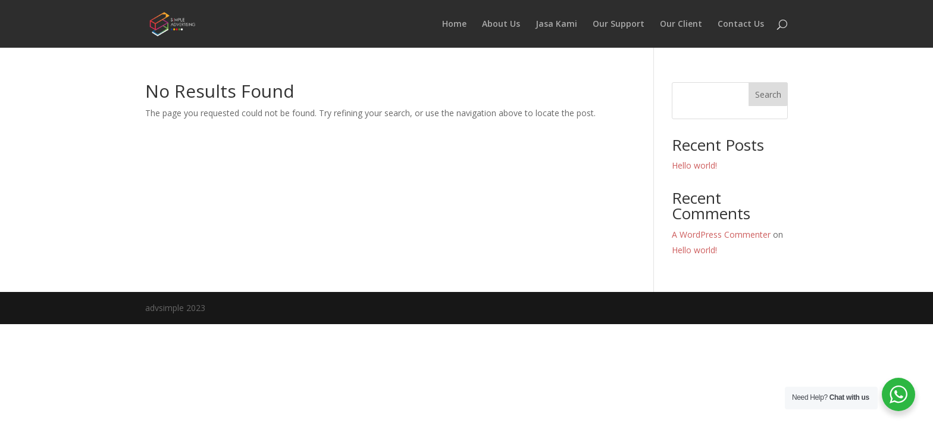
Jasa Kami (556, 24)
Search (768, 94)
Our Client (681, 24)
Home (454, 24)
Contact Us (741, 24)
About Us (501, 24)
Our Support (618, 24)
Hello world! (694, 165)
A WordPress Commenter (721, 234)
